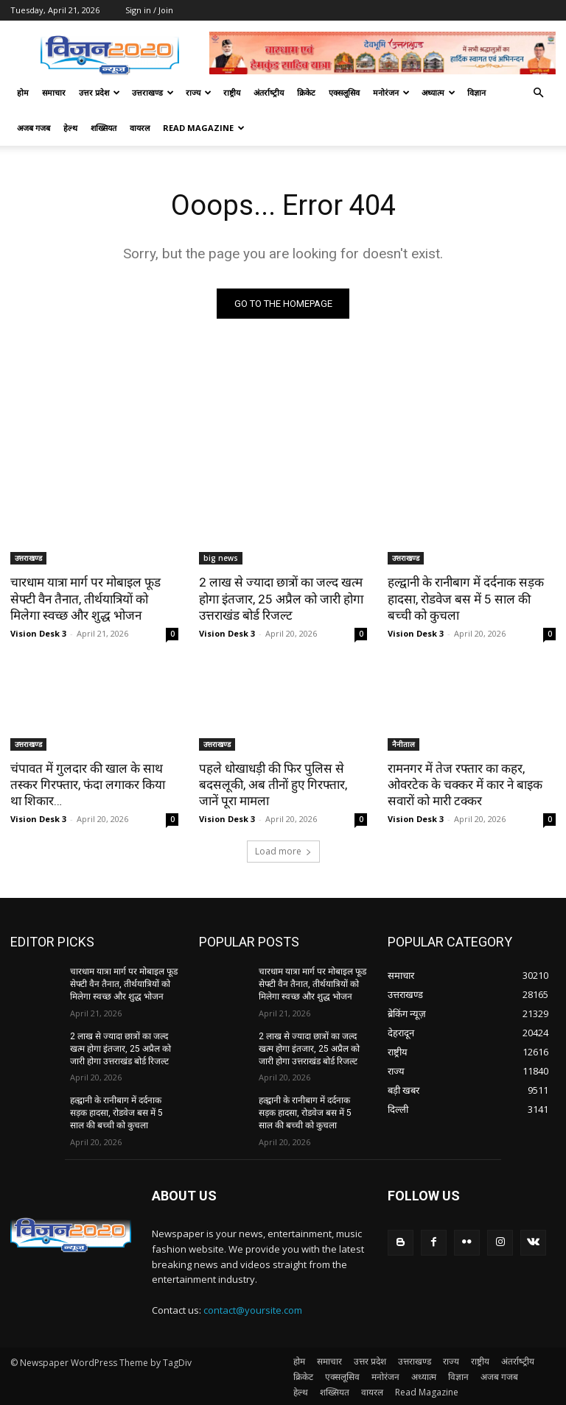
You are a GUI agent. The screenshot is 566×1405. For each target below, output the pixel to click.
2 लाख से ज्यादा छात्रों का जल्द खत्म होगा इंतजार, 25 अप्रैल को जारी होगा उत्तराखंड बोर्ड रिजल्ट (281, 598)
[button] (538, 93)
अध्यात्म (438, 92)
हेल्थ (70, 127)
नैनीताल (403, 744)
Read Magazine (204, 127)
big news (220, 558)
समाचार (54, 92)
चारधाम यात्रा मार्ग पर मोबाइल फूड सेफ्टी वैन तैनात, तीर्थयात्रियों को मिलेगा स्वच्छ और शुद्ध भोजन (85, 598)
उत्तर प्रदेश (99, 92)
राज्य (199, 92)
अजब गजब (33, 127)
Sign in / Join (149, 9)
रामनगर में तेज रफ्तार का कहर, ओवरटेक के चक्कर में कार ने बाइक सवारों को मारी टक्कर (465, 784)
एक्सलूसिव (344, 92)
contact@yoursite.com (252, 1309)
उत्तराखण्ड (153, 92)
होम (23, 92)
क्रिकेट (306, 92)
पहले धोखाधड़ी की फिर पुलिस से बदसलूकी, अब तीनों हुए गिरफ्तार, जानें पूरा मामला (272, 784)
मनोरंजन (391, 92)
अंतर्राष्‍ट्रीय (269, 92)
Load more (283, 851)
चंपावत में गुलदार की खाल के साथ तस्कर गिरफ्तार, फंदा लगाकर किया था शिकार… (87, 784)
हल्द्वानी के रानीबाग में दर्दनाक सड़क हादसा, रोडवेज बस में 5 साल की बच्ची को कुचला (471, 598)
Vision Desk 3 (38, 633)
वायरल (140, 127)
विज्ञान (476, 92)
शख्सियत (103, 127)
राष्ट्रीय (231, 92)
